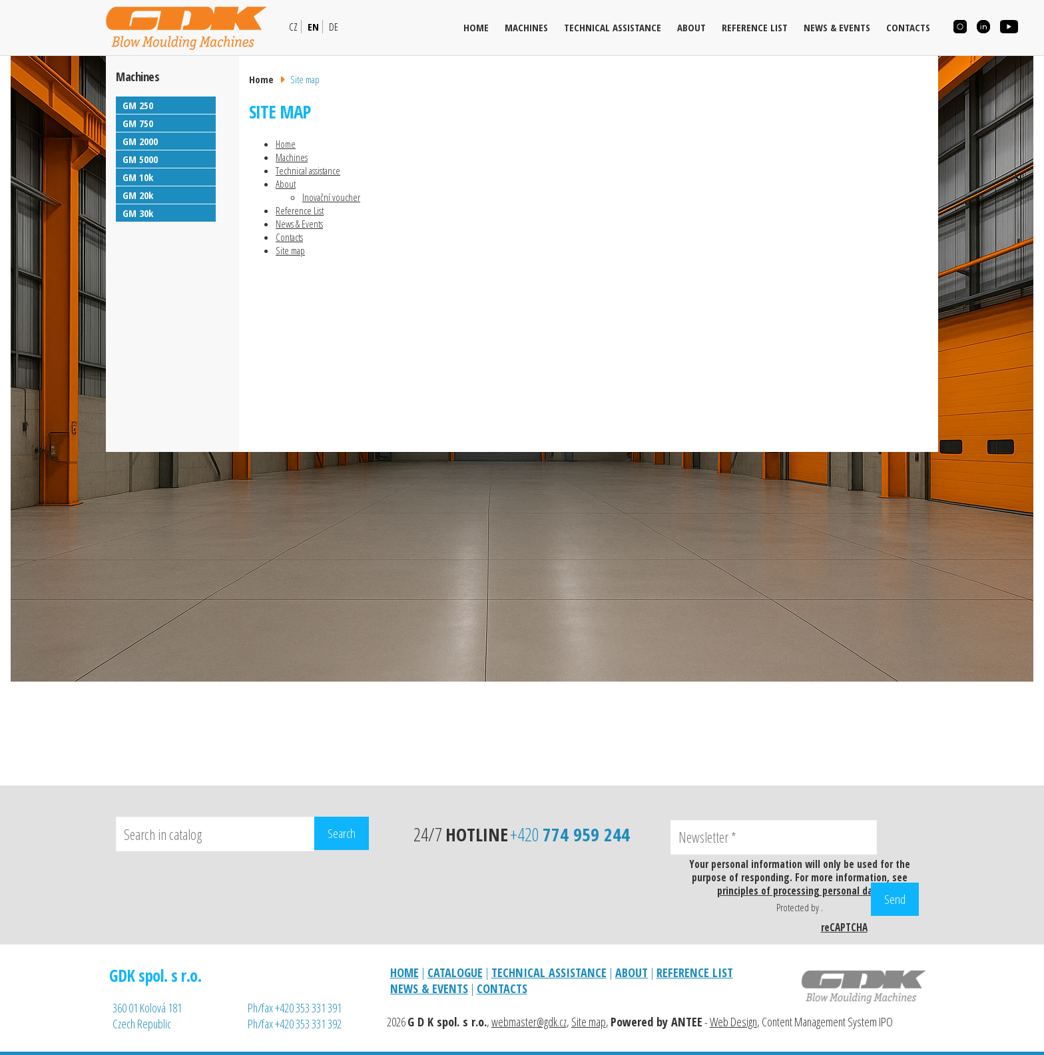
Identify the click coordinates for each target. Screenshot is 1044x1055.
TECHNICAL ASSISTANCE (549, 972)
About (691, 27)
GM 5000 (140, 159)
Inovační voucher (331, 197)
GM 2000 (140, 141)
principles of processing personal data (799, 890)
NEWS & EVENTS (429, 988)
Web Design (733, 1022)
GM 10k (138, 177)
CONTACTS (502, 988)
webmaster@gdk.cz (529, 1022)
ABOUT (631, 972)
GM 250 (138, 105)
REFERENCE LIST (694, 972)
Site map (290, 250)
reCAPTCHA (844, 927)
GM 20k (138, 195)
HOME (404, 972)
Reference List (755, 27)
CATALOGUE (455, 972)
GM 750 (138, 123)
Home (476, 27)
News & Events (837, 27)
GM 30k (138, 213)
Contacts (908, 27)
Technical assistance (612, 27)
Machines (526, 27)
